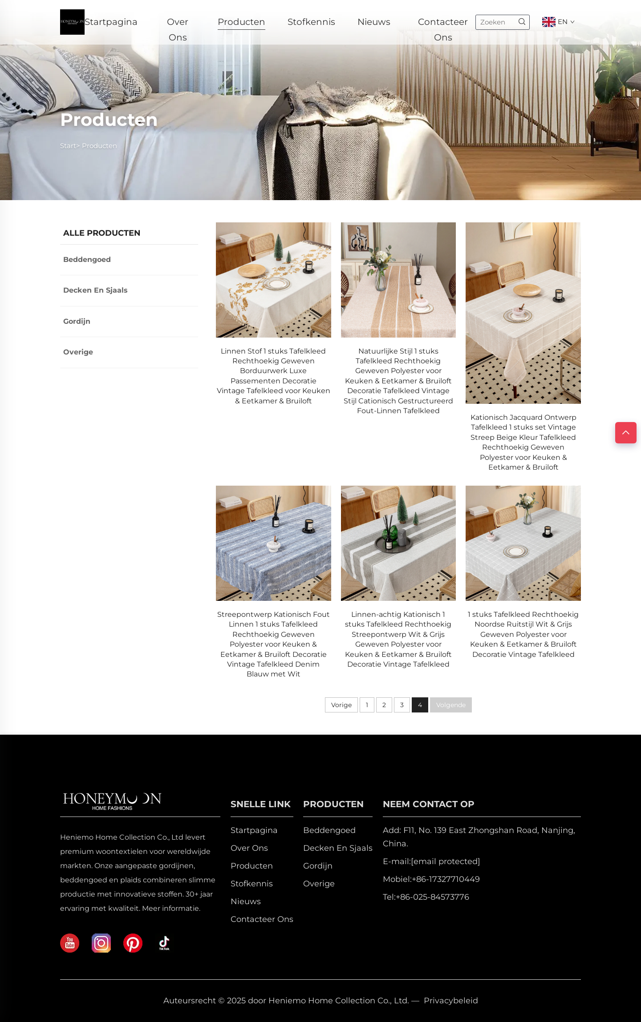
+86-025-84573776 (432, 897)
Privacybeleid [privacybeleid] (451, 1001)
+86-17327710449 (446, 879)
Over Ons (177, 23)
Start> (70, 145)
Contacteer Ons (443, 23)
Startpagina (111, 21)
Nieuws (373, 21)
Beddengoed (87, 259)
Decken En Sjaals (95, 290)
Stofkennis (311, 21)
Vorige (341, 705)
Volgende (451, 705)
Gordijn (76, 321)
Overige (78, 352)
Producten (241, 21)
